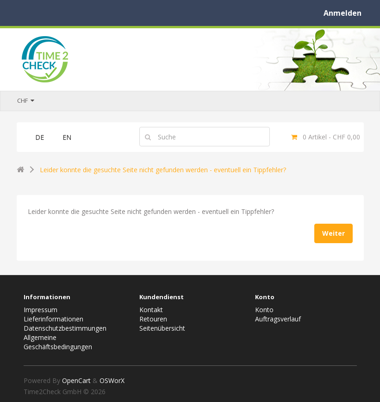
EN (66, 137)
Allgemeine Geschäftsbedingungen (58, 342)
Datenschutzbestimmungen (65, 328)
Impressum (40, 309)
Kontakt (151, 309)
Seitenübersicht (162, 328)
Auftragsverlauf (278, 318)
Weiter (333, 233)
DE (39, 137)
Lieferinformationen (53, 318)
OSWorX (112, 380)
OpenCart (76, 380)
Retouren (153, 318)
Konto (264, 309)
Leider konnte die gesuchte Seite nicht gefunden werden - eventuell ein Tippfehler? (163, 169)
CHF (25, 100)
